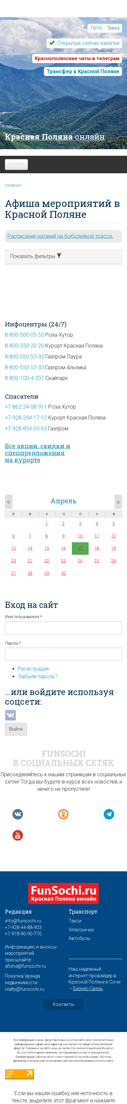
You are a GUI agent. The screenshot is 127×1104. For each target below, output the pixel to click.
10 (80, 536)
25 (97, 560)
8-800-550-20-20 (24, 346)
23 (63, 560)
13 (13, 548)
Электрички (81, 929)
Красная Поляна (55, 136)
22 (47, 560)
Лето (96, 28)
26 (113, 560)
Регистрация (33, 669)
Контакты (63, 1004)
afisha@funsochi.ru (25, 966)
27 (13, 573)
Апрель (63, 500)
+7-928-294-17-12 (26, 418)
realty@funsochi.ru (24, 989)
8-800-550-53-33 (24, 356)
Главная (13, 186)
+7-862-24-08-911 (26, 407)
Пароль (13, 643)
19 (113, 548)
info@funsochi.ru (23, 920)
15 (47, 548)
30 (63, 573)
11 (97, 536)
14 (30, 548)
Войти (16, 729)
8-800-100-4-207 (24, 378)
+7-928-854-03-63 (26, 428)
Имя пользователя (23, 617)
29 (47, 573)
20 (13, 560)
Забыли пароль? (38, 676)
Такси (75, 920)
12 (113, 536)
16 (63, 548)
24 (80, 560)
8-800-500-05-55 (24, 335)
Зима (113, 28)
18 (97, 548)
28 (30, 573)
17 (80, 548)
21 (30, 560)
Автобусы (79, 938)
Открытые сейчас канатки (87, 43)
